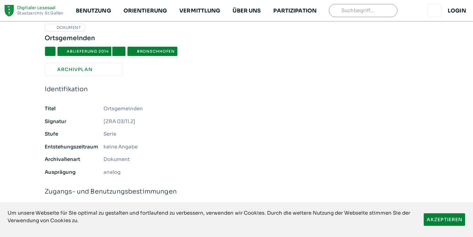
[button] (93, 10)
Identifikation (237, 89)
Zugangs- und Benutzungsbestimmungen (237, 192)
